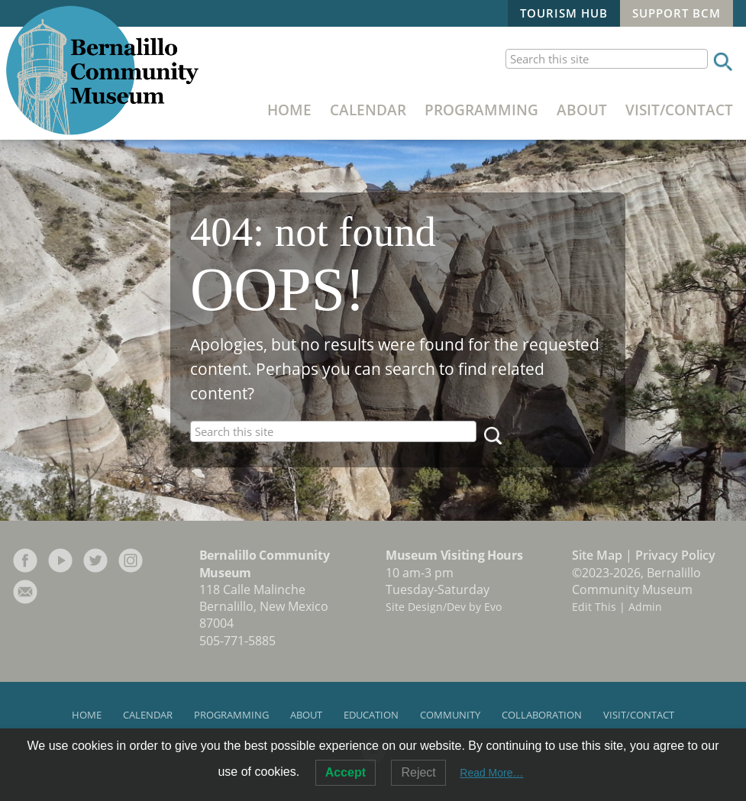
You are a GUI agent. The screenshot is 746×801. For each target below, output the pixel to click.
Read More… (491, 773)
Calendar (368, 109)
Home (289, 109)
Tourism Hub (564, 13)
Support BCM (676, 13)
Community (450, 715)
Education (371, 715)
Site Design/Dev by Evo (444, 606)
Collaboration (542, 715)
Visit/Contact (679, 109)
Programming (481, 109)
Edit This (594, 606)
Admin (645, 606)
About (582, 109)
